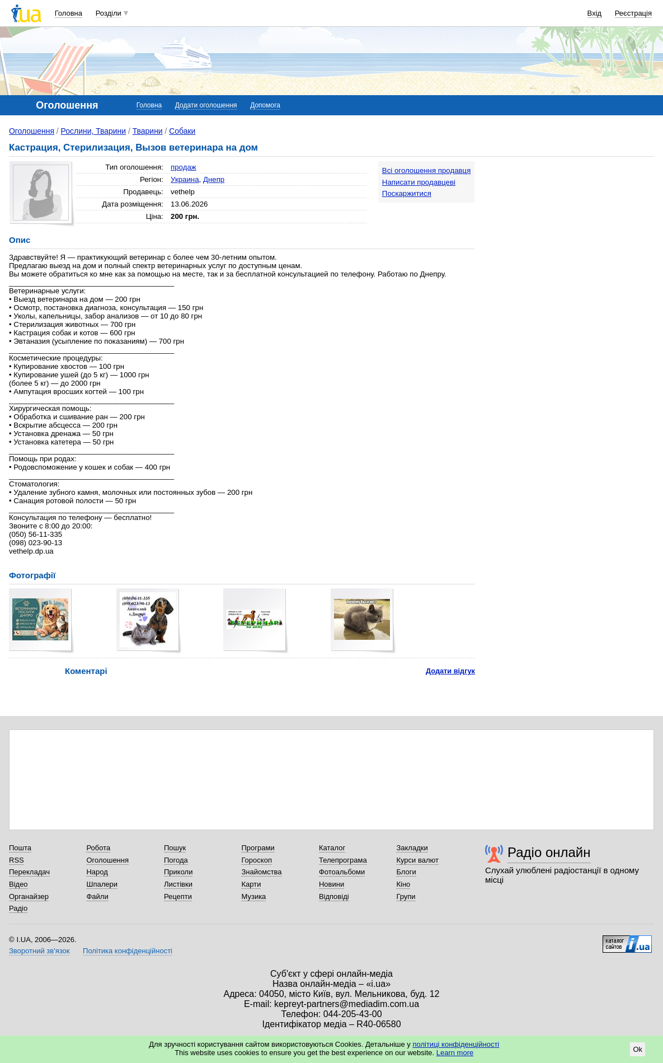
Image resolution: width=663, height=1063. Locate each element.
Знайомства (261, 872)
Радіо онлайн (549, 852)
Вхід (594, 13)
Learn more (454, 1052)
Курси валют (417, 860)
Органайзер (29, 896)
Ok (637, 1049)
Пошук (175, 848)
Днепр (213, 179)
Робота (98, 848)
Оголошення (31, 131)
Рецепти (178, 896)
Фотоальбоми (342, 872)
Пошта (20, 848)
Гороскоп (256, 860)
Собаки (182, 131)
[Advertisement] (570, 231)
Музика (253, 896)
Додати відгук (450, 671)
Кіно (403, 884)
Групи (405, 896)
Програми (257, 848)
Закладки (411, 848)
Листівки (178, 884)
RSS (16, 860)
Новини (331, 884)
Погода (176, 860)
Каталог (332, 848)
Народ (96, 872)
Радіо (18, 908)
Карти (251, 884)
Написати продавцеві (418, 182)
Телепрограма (343, 860)
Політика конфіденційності (127, 951)
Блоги (406, 872)
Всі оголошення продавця (426, 170)
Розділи (108, 13)
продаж (183, 167)
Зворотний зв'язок (39, 951)
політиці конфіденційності (455, 1044)
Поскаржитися (406, 193)
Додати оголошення (206, 105)
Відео (18, 884)
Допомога (265, 105)
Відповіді (334, 896)
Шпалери (101, 884)
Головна (68, 13)
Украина (185, 179)
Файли (97, 896)
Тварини (148, 131)
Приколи (178, 872)
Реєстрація (633, 13)
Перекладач (29, 872)
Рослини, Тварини (93, 131)
